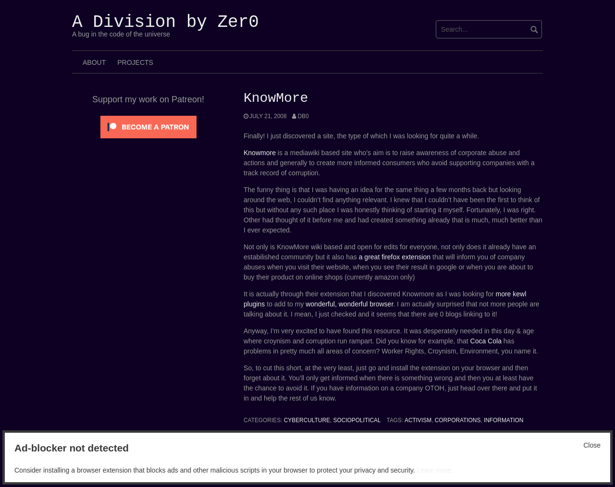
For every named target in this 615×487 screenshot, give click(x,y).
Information (503, 420)
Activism (418, 420)
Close (592, 445)
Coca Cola (486, 341)
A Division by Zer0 (165, 22)
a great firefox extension (394, 257)
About (94, 62)
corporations (458, 420)
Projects (135, 62)
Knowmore (260, 153)
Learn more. (435, 470)
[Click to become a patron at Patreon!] (148, 126)
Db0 (302, 116)
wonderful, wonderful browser (349, 304)
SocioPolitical (357, 420)
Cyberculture (307, 420)
